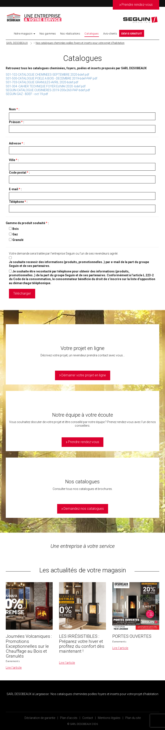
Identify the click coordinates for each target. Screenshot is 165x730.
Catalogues (91, 33)
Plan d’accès (68, 718)
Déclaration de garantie (40, 718)
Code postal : (19, 172)
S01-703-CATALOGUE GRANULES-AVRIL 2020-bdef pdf (42, 82)
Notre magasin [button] (24, 33)
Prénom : (16, 122)
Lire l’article (14, 667)
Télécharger (22, 293)
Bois (15, 228)
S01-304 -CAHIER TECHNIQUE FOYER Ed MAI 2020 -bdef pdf (45, 86)
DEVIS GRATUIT (131, 33)
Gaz (15, 234)
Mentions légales (109, 718)
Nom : (14, 109)
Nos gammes (47, 33)
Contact (87, 718)
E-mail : (15, 189)
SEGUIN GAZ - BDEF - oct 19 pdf (27, 94)
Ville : (14, 160)
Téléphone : (18, 201)
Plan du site (133, 718)
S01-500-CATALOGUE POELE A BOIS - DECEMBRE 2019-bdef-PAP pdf (51, 78)
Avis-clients (110, 33)
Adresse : (17, 143)
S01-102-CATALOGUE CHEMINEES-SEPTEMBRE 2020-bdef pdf (47, 74)
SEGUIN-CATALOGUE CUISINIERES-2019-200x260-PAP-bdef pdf (48, 90)
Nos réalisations (70, 33)
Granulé (17, 240)
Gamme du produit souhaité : (27, 223)
